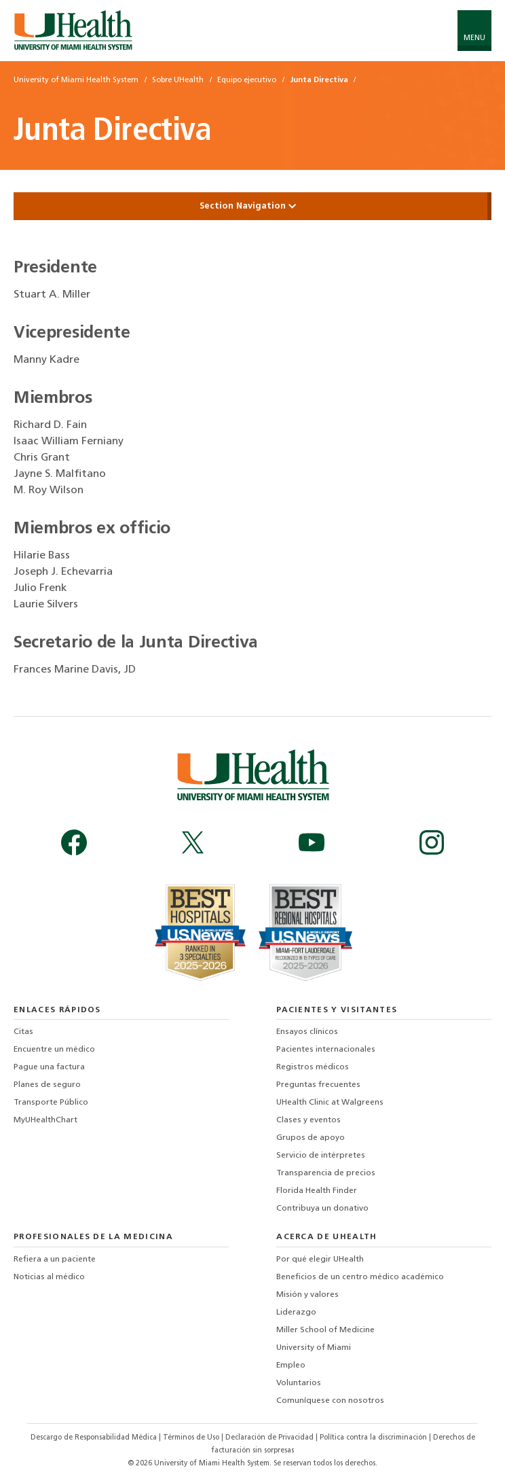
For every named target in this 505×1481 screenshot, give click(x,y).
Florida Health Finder (316, 1191)
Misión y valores (307, 1295)
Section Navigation (252, 206)
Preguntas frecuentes (318, 1085)
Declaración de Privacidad (270, 1438)
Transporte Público (51, 1103)
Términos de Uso (192, 1438)
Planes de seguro (47, 1085)
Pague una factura (49, 1067)
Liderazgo (296, 1312)
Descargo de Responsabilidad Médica (95, 1438)
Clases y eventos (308, 1120)
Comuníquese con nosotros (330, 1401)
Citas (23, 1032)
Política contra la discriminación (374, 1438)
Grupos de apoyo (310, 1138)
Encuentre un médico (54, 1050)
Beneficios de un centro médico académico (360, 1277)
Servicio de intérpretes (320, 1156)
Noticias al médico (49, 1277)
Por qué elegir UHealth (320, 1259)
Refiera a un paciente (55, 1259)
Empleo (290, 1365)
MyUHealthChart (45, 1120)
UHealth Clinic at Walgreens (330, 1103)
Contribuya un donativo (322, 1209)
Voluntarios (298, 1383)
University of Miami (313, 1348)
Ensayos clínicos (307, 1032)
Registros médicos (312, 1067)
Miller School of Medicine (325, 1330)
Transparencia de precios (325, 1173)
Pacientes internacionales (325, 1050)
